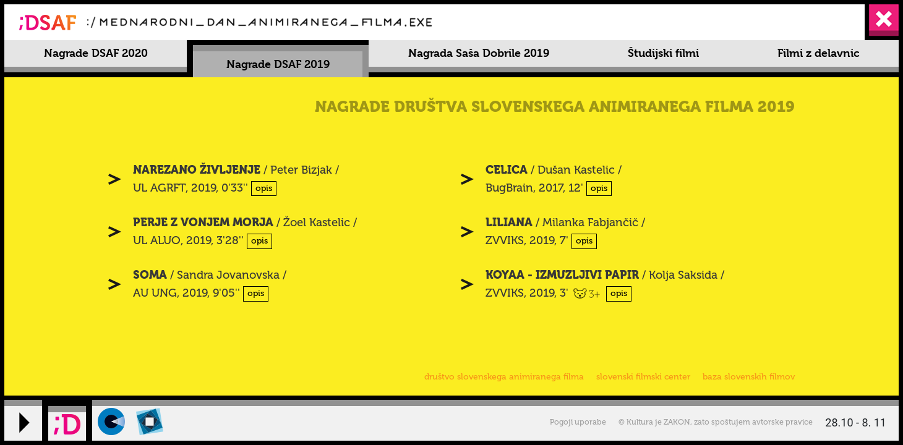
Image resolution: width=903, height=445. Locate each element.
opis (263, 188)
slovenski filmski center (643, 376)
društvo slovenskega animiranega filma (504, 376)
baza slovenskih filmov (749, 376)
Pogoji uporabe (578, 421)
